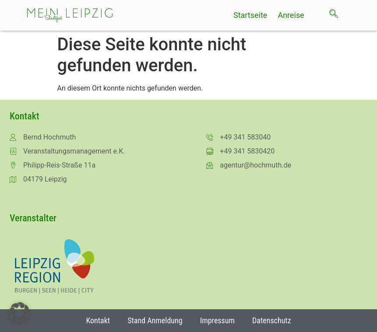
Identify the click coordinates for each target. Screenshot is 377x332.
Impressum (217, 320)
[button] (19, 313)
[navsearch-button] (338, 15)
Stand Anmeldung (155, 320)
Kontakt (98, 320)
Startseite (250, 15)
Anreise (291, 15)
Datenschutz (271, 320)
